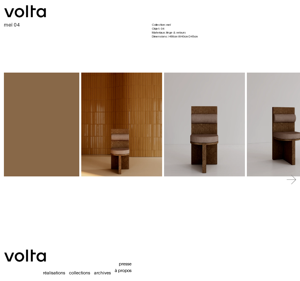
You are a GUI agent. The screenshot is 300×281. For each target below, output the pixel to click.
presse (125, 264)
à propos (123, 271)
